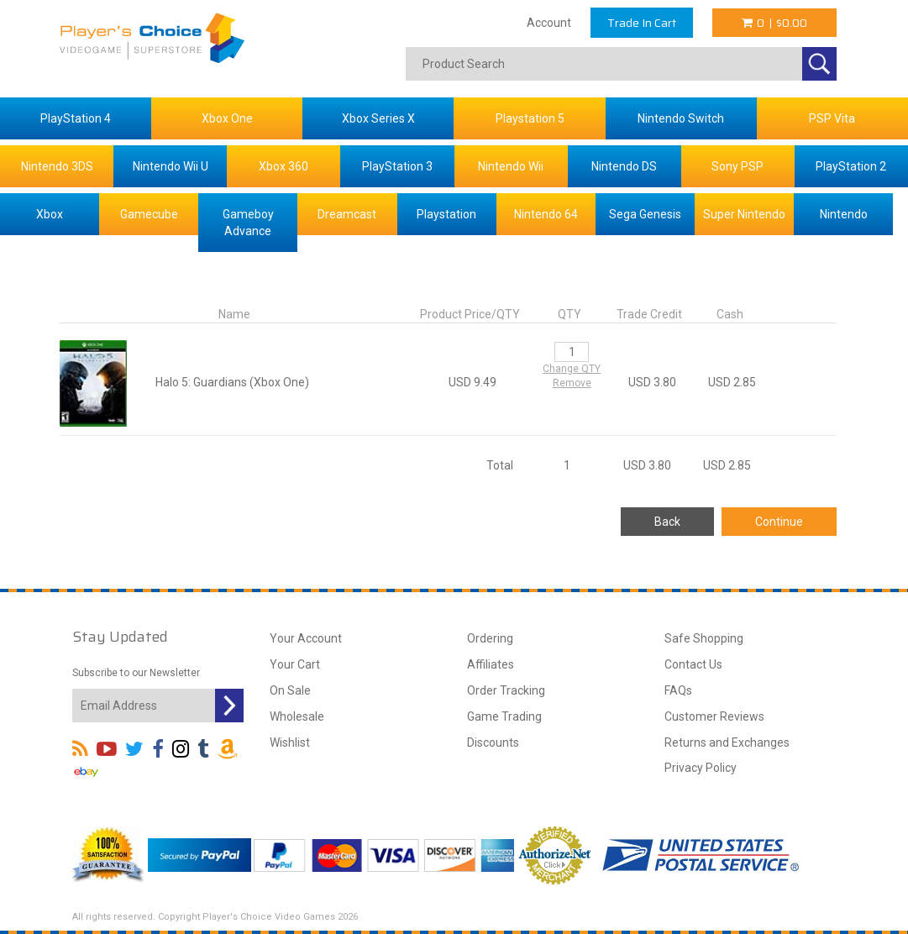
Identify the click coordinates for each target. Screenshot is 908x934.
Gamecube (149, 214)
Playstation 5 (530, 118)
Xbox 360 (283, 166)
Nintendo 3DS (57, 166)
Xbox (49, 214)
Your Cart (295, 664)
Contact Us (693, 664)
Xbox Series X (378, 118)
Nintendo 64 (546, 214)
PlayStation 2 (851, 166)
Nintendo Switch (681, 118)
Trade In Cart (641, 22)
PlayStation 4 (75, 118)
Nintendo (844, 214)
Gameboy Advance (248, 222)
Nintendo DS (624, 166)
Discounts (493, 742)
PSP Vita (832, 118)
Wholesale (297, 716)
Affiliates (490, 664)
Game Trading (504, 716)
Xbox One (227, 118)
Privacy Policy (700, 767)
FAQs (678, 690)
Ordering (490, 638)
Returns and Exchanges (727, 742)
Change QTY (572, 369)
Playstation (446, 214)
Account (549, 22)
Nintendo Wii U (170, 166)
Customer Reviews (714, 716)
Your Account (306, 638)
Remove (572, 383)
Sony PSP (737, 166)
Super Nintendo (744, 214)
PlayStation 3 (397, 166)
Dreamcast (347, 214)
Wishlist (290, 742)
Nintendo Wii (510, 166)
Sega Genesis (645, 214)
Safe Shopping (703, 638)
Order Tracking (506, 690)
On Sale (290, 690)
